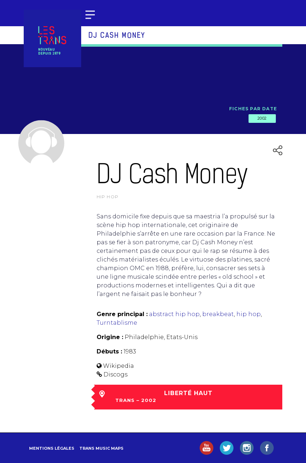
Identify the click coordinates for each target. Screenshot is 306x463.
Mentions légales (51, 448)
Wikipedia (118, 365)
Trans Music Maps (101, 448)
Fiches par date (253, 108)
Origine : (110, 337)
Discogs (115, 374)
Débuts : (109, 351)
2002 (262, 118)
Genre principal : (122, 314)
